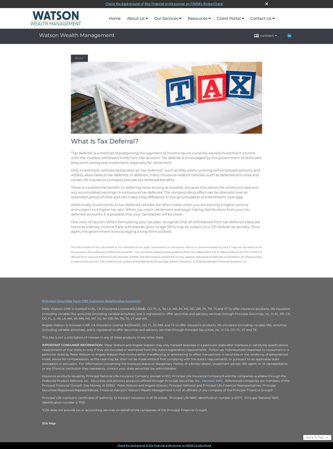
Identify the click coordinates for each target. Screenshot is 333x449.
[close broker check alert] (266, 4)
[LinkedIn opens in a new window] (289, 37)
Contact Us (260, 18)
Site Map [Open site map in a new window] (49, 423)
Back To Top (317, 437)
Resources (197, 18)
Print (79, 58)
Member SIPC (212, 381)
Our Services (166, 18)
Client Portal (229, 18)
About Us (136, 18)
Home (115, 18)
